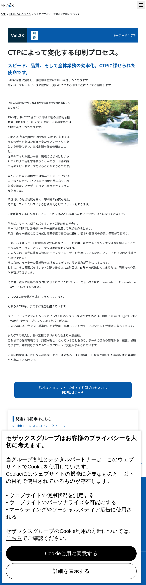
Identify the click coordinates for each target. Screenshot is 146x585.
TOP (3, 14)
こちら (14, 538)
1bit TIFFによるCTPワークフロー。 (41, 425)
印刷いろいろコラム (20, 14)
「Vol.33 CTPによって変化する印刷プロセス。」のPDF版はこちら (73, 390)
